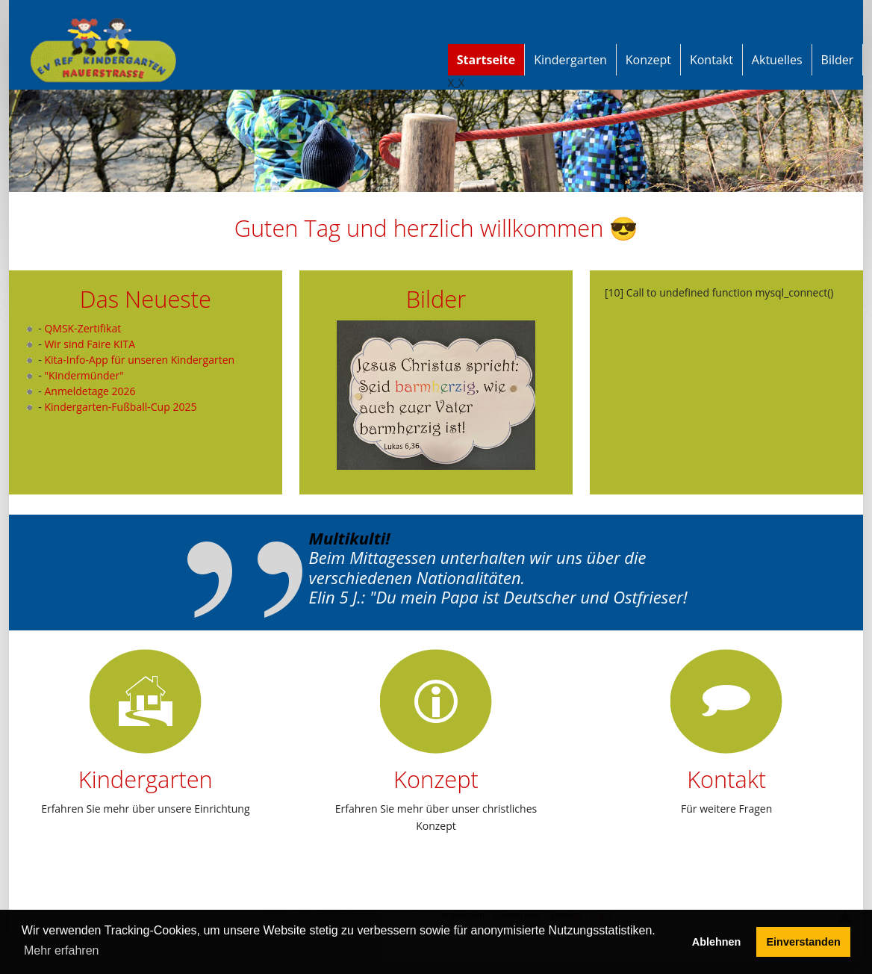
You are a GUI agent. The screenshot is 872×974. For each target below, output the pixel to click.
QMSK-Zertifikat (82, 328)
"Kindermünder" (83, 375)
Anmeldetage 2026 (89, 391)
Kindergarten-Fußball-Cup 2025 (120, 407)
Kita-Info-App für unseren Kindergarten (139, 360)
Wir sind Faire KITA (89, 344)
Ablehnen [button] (716, 942)
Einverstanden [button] (804, 942)
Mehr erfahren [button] (61, 950)
